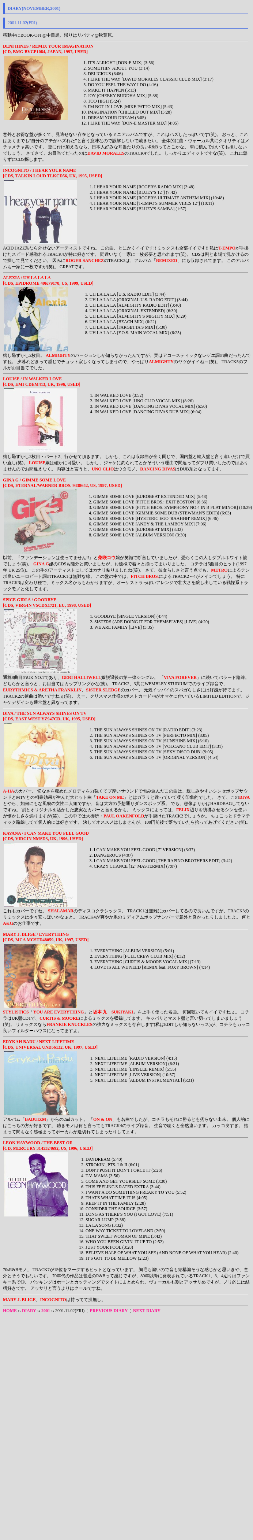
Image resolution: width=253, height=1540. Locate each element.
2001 (45, 1310)
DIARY (29, 1310)
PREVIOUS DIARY (109, 1310)
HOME (10, 1310)
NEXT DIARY (147, 1310)
